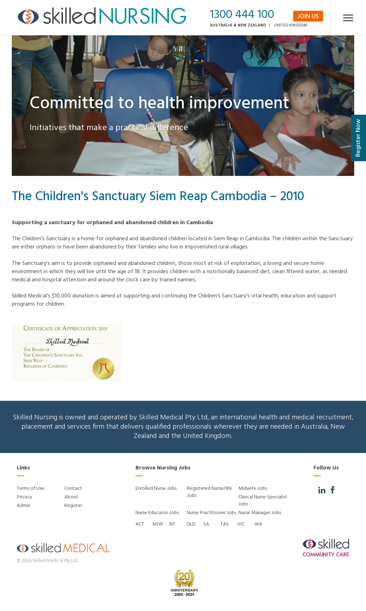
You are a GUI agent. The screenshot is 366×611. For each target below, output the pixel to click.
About (71, 497)
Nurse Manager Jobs (259, 513)
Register (73, 506)
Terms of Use (30, 488)
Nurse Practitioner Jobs (211, 513)
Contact (73, 488)
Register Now (358, 138)
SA (206, 524)
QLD (191, 524)
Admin (23, 506)
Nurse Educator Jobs (157, 513)
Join (308, 16)
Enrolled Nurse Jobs (156, 488)
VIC (240, 524)
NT (172, 524)
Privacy (24, 497)
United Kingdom (290, 25)
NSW (158, 524)
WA (258, 524)
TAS (225, 524)
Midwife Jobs (252, 488)
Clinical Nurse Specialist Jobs (262, 500)
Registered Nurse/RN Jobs (209, 492)
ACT (139, 524)
